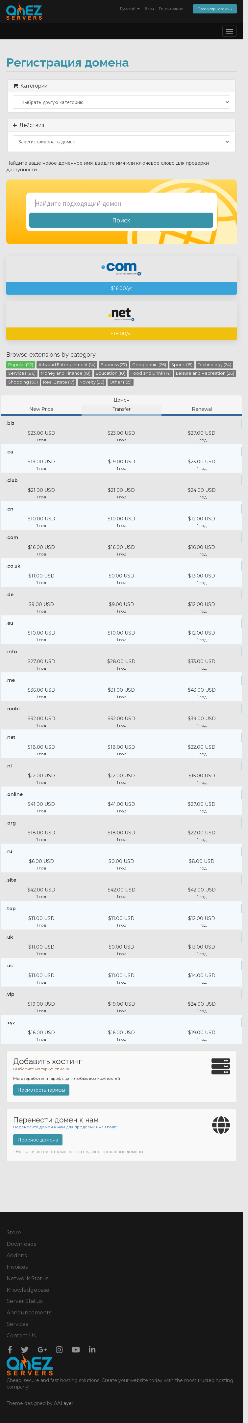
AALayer (63, 1403)
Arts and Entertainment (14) (66, 364)
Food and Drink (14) (151, 373)
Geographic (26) (149, 364)
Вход (149, 8)
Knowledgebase (28, 1290)
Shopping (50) (23, 382)
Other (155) (121, 382)
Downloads (21, 1244)
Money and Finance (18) (65, 373)
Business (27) (114, 364)
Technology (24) (214, 364)
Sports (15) (181, 364)
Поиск (121, 220)
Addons (17, 1255)
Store (14, 1232)
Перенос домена (37, 1140)
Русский (130, 8)
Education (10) (110, 373)
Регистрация (171, 8)
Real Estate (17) (58, 382)
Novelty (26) (92, 382)
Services (17, 1324)
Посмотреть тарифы (41, 1090)
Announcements (29, 1312)
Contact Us (21, 1335)
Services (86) (22, 373)
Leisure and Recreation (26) (205, 373)
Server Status (24, 1301)
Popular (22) (20, 364)
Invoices (17, 1267)
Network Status (27, 1278)
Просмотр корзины (215, 9)
